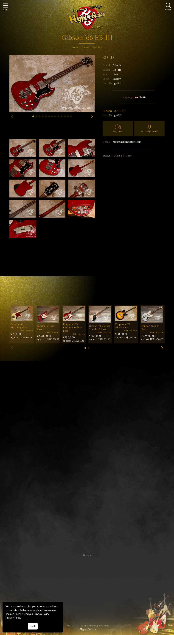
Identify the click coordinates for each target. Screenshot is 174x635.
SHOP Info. (87, 461)
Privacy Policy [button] (13, 617)
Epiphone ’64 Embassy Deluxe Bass (72, 327)
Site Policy (87, 607)
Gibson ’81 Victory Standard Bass (99, 327)
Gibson (117, 65)
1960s (128, 155)
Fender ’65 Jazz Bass (46, 327)
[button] (33, 116)
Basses (106, 155)
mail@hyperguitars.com (127, 141)
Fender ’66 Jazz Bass (150, 327)
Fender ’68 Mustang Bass (19, 325)
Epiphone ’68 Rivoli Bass (122, 325)
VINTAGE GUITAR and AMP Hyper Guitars (87, 625)
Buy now (117, 131)
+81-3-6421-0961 (149, 131)
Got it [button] (33, 626)
